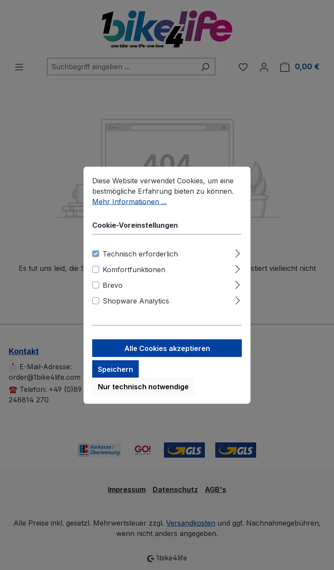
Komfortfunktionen (134, 270)
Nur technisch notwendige (143, 387)
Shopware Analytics (136, 301)
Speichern (115, 369)
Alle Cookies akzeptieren (167, 348)
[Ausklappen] (238, 252)
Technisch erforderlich (140, 254)
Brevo (113, 285)
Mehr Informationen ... (129, 202)
